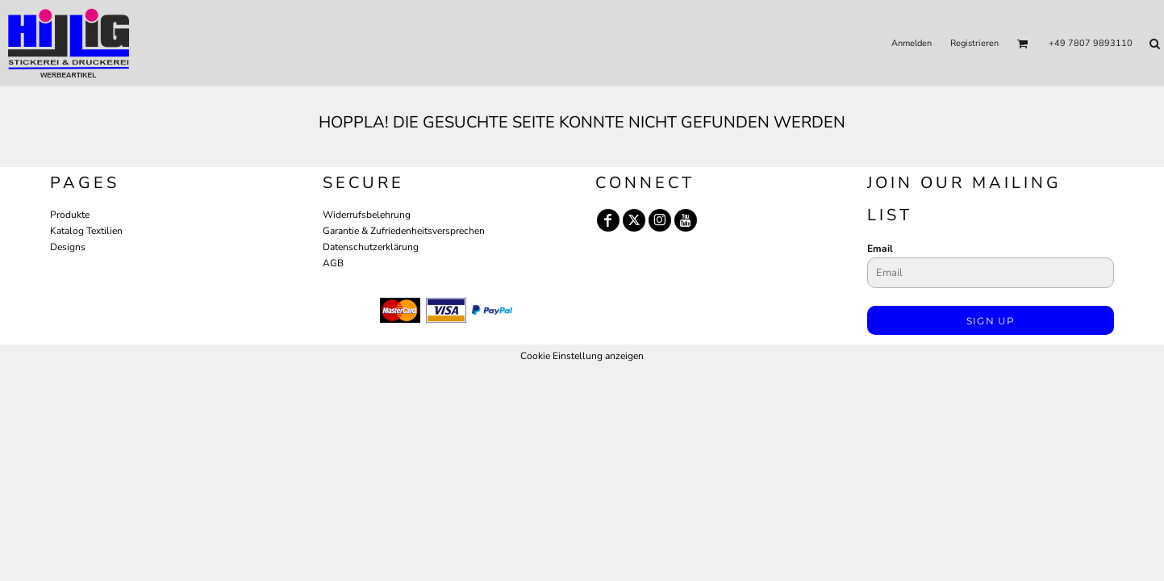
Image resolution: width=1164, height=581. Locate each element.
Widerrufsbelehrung (367, 214)
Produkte (70, 214)
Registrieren (974, 43)
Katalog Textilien (86, 230)
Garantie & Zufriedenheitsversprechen (404, 230)
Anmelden (911, 43)
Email (880, 248)
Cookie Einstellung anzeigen (582, 355)
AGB (333, 263)
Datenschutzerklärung (371, 246)
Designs (68, 246)
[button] (1022, 43)
